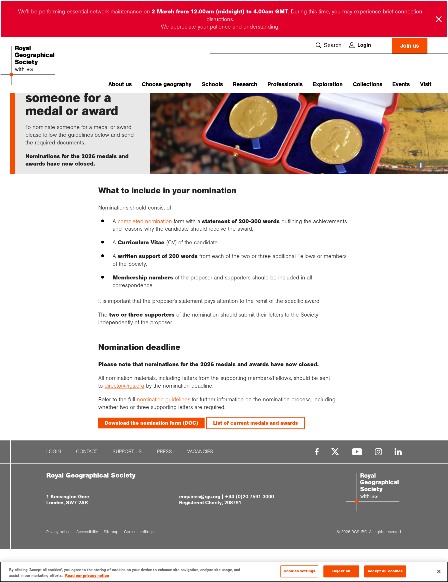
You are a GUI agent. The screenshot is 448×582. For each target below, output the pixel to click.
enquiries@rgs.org (199, 530)
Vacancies (200, 485)
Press (164, 485)
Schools (212, 84)
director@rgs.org (124, 419)
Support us (127, 485)
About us (120, 84)
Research (245, 84)
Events (401, 84)
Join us (409, 45)
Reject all (341, 571)
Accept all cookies (385, 571)
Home (30, 103)
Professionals (285, 84)
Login (360, 45)
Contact (86, 485)
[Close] (439, 571)
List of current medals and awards (255, 456)
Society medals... (67, 103)
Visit (425, 84)
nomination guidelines (163, 432)
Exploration (328, 84)
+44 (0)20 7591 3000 (249, 530)
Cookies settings (299, 571)
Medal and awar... (104, 103)
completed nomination (145, 254)
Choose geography (166, 84)
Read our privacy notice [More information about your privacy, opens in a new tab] (87, 576)
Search (328, 45)
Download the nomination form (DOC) (151, 456)
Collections (367, 84)
